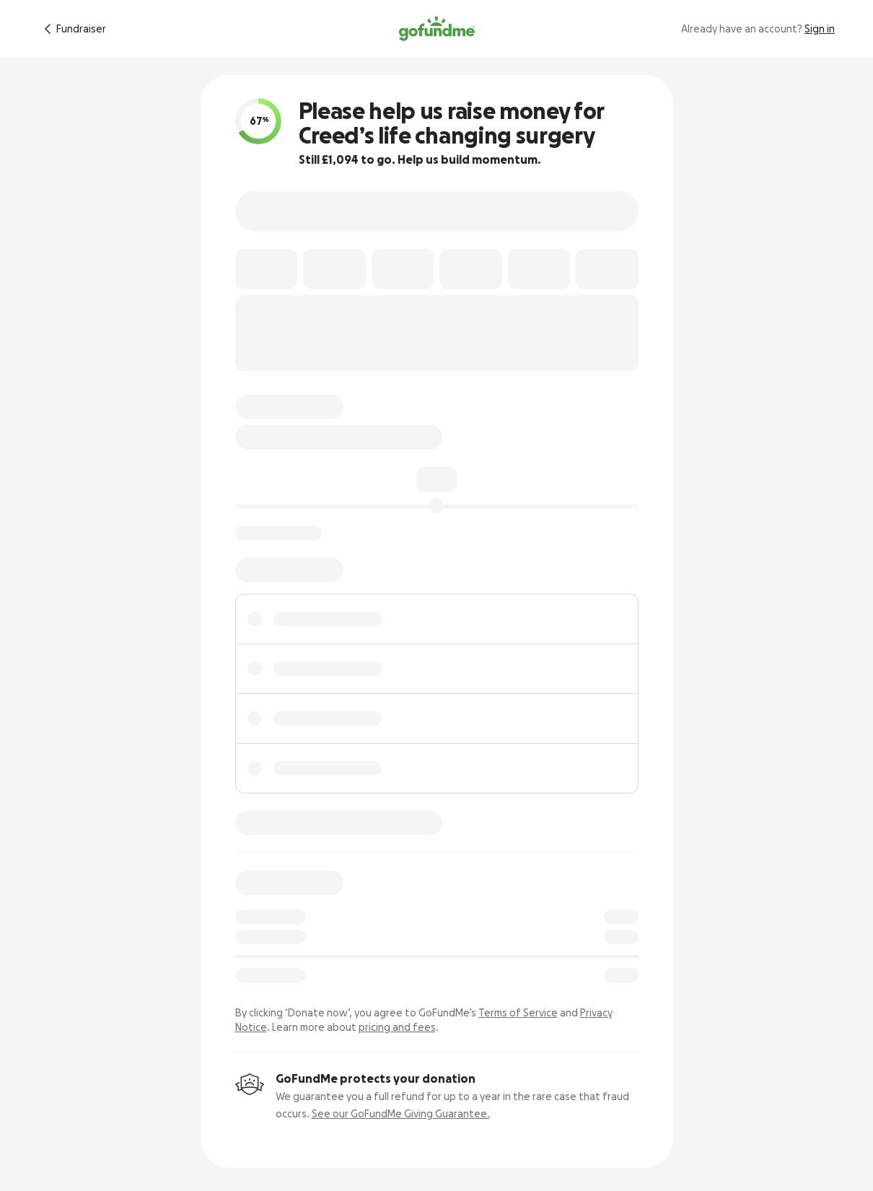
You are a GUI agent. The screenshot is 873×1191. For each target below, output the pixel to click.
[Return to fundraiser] (72, 28)
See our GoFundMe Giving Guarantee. (401, 1114)
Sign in (819, 29)
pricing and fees (397, 1027)
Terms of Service (518, 1013)
